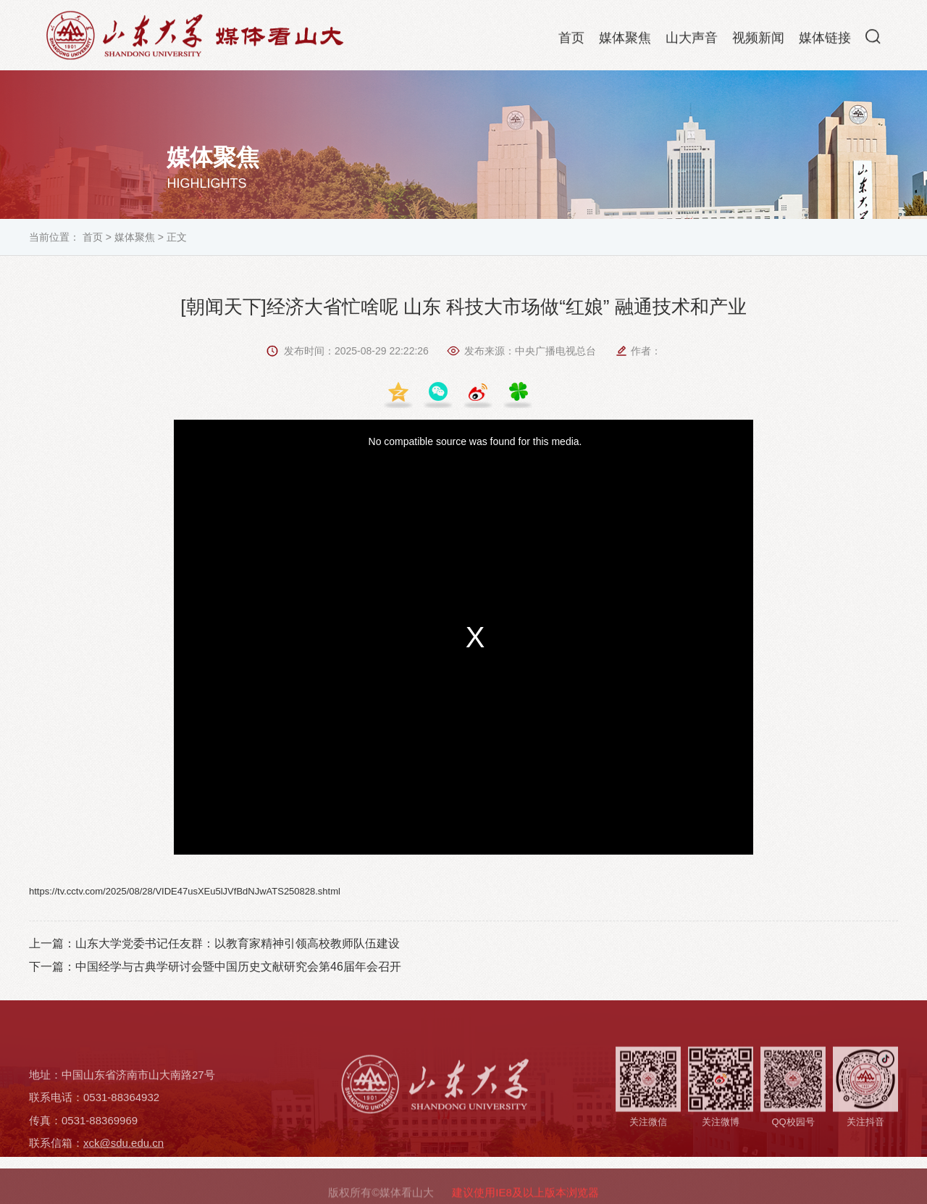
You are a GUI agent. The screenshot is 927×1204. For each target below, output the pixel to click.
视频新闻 (758, 40)
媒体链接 (825, 40)
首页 (571, 40)
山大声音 (692, 40)
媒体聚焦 (625, 40)
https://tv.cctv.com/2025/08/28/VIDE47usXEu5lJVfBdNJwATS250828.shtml (184, 891)
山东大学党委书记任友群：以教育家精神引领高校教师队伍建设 (237, 943)
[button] (873, 39)
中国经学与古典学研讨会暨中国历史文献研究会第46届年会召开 (238, 966)
